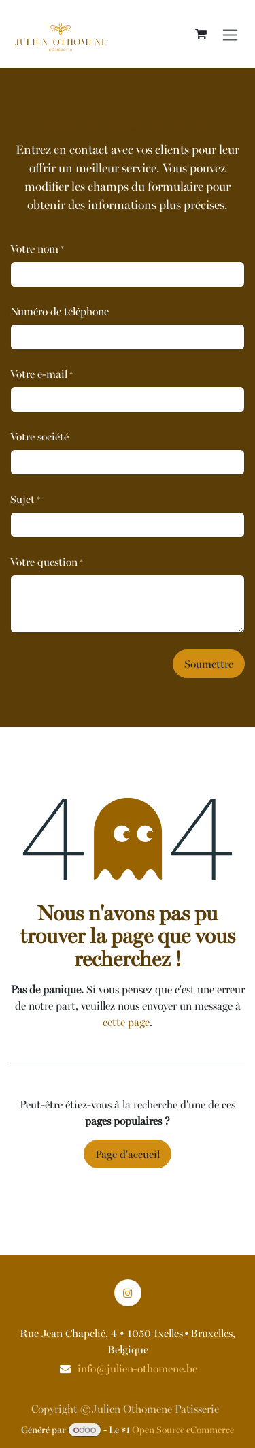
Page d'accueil (127, 1153)
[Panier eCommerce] (201, 34)
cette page (126, 1021)
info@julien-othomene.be (137, 1368)
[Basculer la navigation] (230, 33)
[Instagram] (127, 1292)
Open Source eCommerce (183, 1429)
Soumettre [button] (208, 663)
